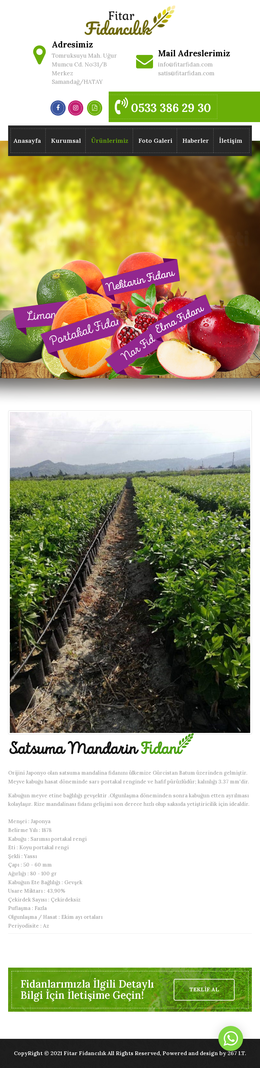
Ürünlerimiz (109, 142)
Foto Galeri (155, 140)
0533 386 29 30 (163, 106)
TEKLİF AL (204, 989)
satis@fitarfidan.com (186, 73)
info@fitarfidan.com (185, 64)
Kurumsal (66, 140)
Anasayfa (27, 140)
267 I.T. (237, 1053)
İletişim (230, 140)
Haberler (195, 140)
